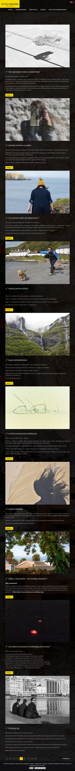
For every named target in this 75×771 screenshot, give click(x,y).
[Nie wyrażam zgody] (73, 766)
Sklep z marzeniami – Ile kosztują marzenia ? (27, 578)
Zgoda (31, 768)
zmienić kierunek (15, 509)
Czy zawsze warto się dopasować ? (23, 218)
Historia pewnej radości (18, 288)
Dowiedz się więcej (40, 768)
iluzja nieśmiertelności (17, 360)
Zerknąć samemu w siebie (19, 145)
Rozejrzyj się (13, 728)
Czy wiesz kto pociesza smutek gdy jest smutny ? (29, 646)
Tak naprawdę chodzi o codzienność (24, 72)
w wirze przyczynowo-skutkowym (22, 433)
